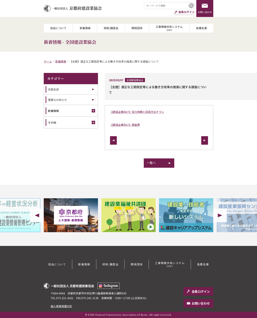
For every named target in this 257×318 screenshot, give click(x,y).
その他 (71, 122)
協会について (58, 28)
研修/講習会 (111, 28)
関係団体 (137, 28)
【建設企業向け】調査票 (125, 125)
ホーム (48, 61)
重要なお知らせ (57, 100)
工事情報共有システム (169, 28)
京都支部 (53, 89)
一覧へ (151, 162)
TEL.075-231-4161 (62, 298)
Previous (37, 215)
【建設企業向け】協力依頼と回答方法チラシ (137, 112)
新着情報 (85, 28)
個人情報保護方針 (61, 306)
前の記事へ (113, 140)
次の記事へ (204, 140)
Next (220, 215)
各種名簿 (201, 28)
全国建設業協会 (135, 80)
